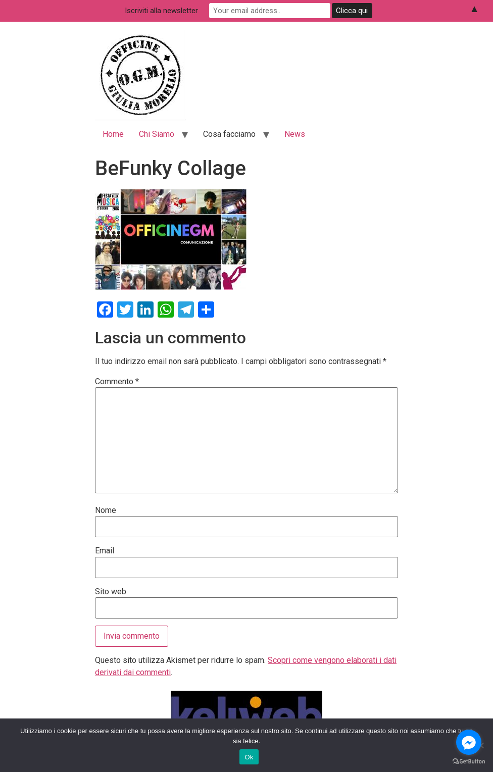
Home (113, 134)
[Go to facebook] (468, 742)
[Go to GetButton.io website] (469, 761)
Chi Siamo (156, 134)
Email (104, 551)
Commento (117, 382)
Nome (105, 510)
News (294, 134)
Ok (248, 757)
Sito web (110, 592)
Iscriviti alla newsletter (161, 10)
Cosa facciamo (229, 134)
